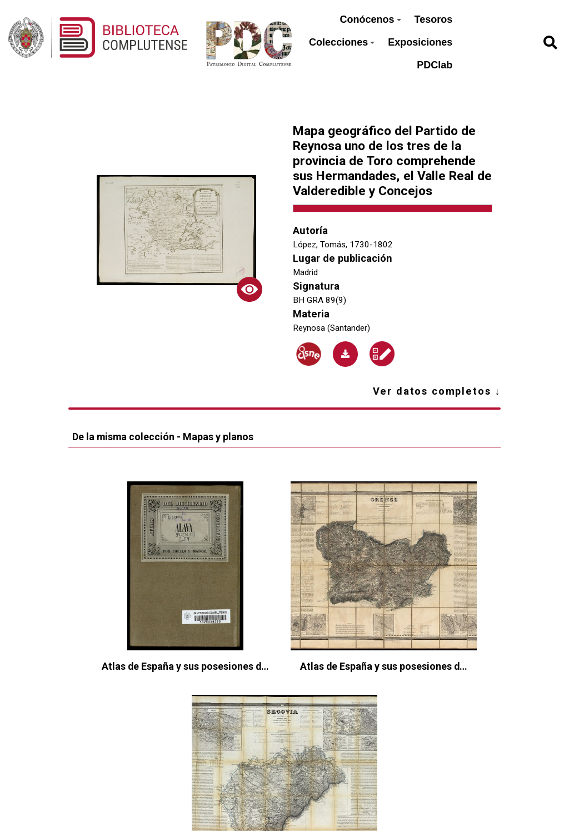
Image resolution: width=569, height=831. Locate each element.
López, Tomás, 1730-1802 (343, 245)
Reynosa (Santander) (331, 328)
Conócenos (370, 19)
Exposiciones (420, 42)
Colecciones (342, 42)
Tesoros (434, 19)
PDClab (434, 65)
